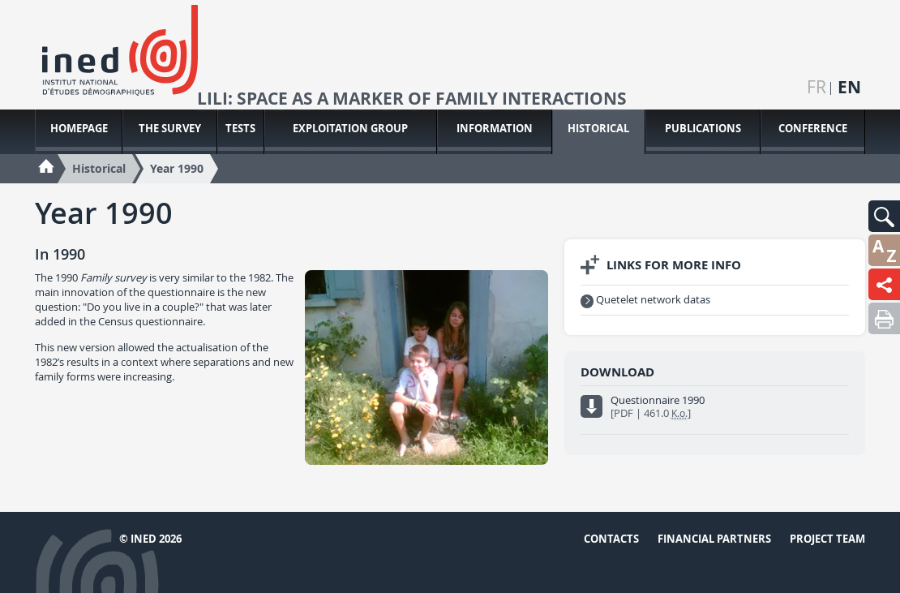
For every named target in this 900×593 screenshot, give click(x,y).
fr (816, 87)
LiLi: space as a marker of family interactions (412, 99)
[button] (884, 216)
